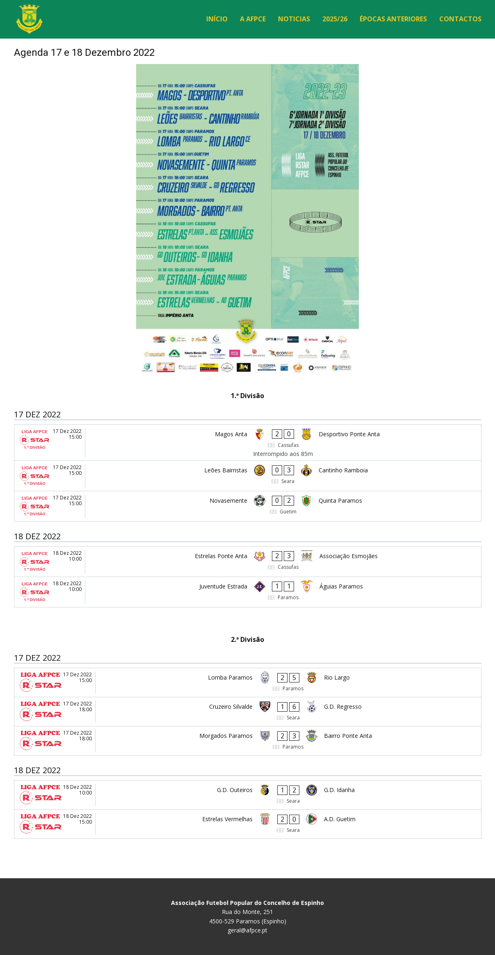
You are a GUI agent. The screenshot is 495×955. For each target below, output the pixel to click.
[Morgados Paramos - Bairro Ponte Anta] (247, 740)
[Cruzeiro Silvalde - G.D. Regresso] (247, 711)
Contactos (460, 18)
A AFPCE (253, 18)
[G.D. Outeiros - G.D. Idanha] (247, 795)
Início (217, 18)
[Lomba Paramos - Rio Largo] (247, 682)
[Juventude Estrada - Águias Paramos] (247, 592)
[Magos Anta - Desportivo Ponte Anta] (247, 443)
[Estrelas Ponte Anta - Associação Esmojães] (247, 562)
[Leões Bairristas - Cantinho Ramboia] (247, 476)
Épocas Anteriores (393, 18)
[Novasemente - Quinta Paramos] (247, 506)
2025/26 (334, 18)
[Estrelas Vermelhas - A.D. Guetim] (247, 824)
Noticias (294, 18)
